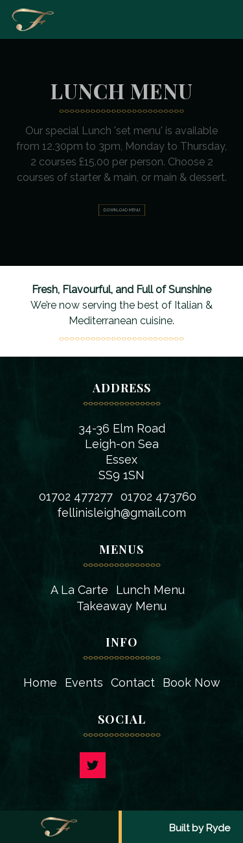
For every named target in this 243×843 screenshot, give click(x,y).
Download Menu (121, 210)
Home (40, 682)
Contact (133, 682)
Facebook (151, 765)
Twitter (93, 765)
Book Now (191, 682)
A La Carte (79, 590)
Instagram (122, 765)
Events (84, 682)
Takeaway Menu (121, 606)
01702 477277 (76, 496)
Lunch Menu (150, 590)
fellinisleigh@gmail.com (121, 512)
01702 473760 (158, 496)
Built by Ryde (199, 828)
